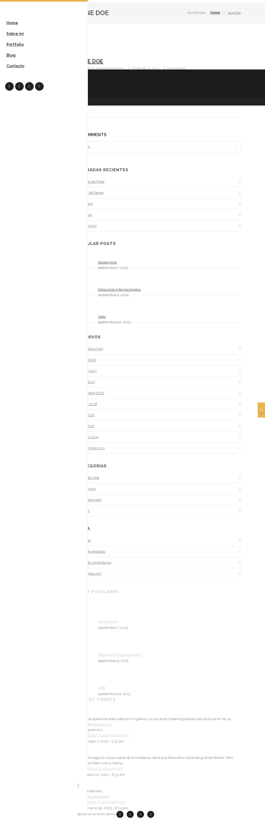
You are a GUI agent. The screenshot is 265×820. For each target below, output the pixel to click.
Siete (102, 317)
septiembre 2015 (91, 448)
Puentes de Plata (91, 182)
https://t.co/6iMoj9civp (106, 802)
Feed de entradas (91, 551)
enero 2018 (87, 360)
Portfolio (15, 45)
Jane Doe (234, 13)
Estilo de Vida (88, 478)
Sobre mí (15, 34)
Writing (84, 511)
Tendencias (87, 489)
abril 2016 (86, 426)
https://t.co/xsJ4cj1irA (105, 768)
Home (12, 23)
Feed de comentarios (94, 562)
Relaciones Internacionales (119, 290)
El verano (85, 204)
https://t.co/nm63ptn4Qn (108, 735)
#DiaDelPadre (98, 796)
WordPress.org (89, 574)
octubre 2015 (88, 437)
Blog (11, 55)
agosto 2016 (87, 404)
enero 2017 (86, 382)
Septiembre (107, 262)
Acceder (84, 540)
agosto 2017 (87, 371)
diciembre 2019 (90, 349)
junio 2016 (86, 415)
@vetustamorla (99, 724)
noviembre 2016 (91, 393)
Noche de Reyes (91, 193)
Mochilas (85, 215)
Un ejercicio (87, 226)
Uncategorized (89, 500)
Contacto (16, 66)
